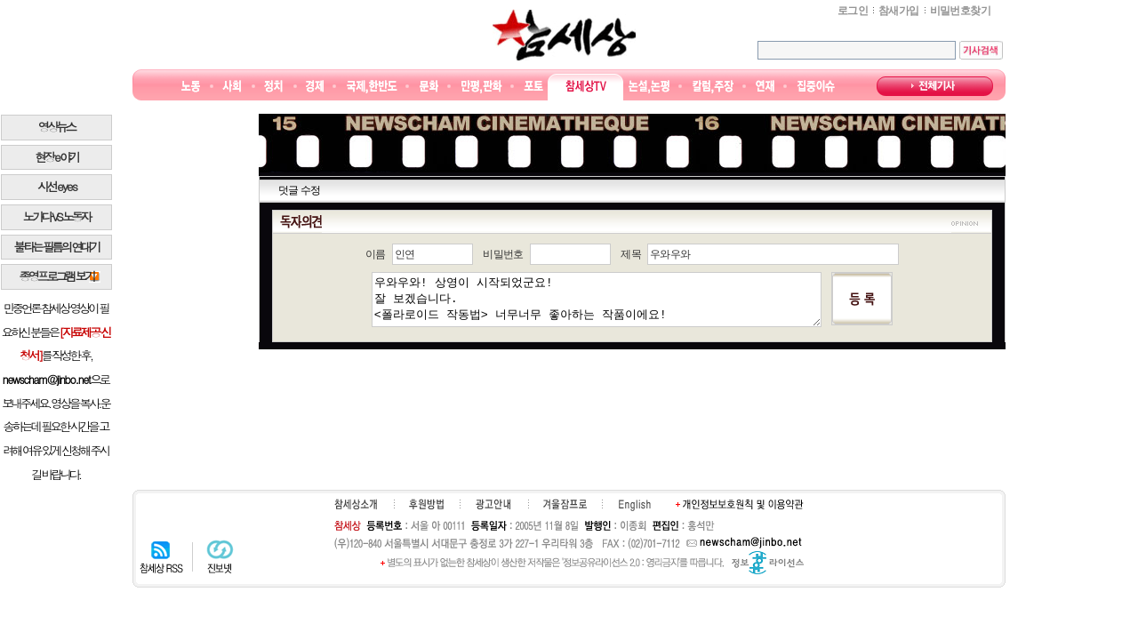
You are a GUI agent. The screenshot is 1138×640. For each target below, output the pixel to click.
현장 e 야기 (56, 156)
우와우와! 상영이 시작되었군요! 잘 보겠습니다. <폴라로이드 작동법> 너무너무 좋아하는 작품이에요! (596, 299)
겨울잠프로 (565, 504)
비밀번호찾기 (960, 10)
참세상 (564, 34)
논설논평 (649, 86)
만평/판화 (481, 86)
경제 (315, 86)
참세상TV (585, 86)
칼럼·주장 (713, 86)
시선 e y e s (56, 186)
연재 (765, 86)
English (635, 505)
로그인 (852, 10)
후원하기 (426, 504)
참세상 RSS (161, 556)
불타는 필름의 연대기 (57, 246)
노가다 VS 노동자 (56, 216)
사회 (231, 86)
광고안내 (493, 504)
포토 (533, 86)
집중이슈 (816, 86)
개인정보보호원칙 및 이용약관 (740, 504)
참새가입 (898, 10)
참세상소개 (355, 504)
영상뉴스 (56, 126)
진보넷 (220, 556)
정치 (273, 86)
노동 (190, 86)
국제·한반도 (372, 86)
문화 (429, 86)
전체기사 (935, 86)
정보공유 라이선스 (768, 562)
